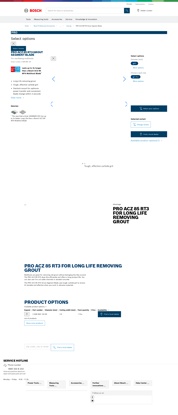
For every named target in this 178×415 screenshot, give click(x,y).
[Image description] (57, 105)
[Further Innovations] (105, 386)
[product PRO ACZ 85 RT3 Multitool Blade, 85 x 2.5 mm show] (26, 314)
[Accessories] (83, 383)
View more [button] (16, 97)
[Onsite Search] (127, 10)
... (60, 26)
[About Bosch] (127, 383)
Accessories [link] (76, 383)
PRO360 (129, 4)
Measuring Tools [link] (54, 384)
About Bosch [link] (120, 383)
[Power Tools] (40, 383)
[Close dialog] (53, 58)
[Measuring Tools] (56, 386)
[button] (124, 79)
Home (27, 26)
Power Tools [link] (33, 383)
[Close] (13, 44)
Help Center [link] (141, 383)
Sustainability (140, 4)
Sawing (68, 26)
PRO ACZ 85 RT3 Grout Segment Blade (89, 26)
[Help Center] (148, 383)
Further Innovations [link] (98, 384)
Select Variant (18, 48)
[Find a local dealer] (62, 347)
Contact (151, 4)
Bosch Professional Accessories (44, 26)
